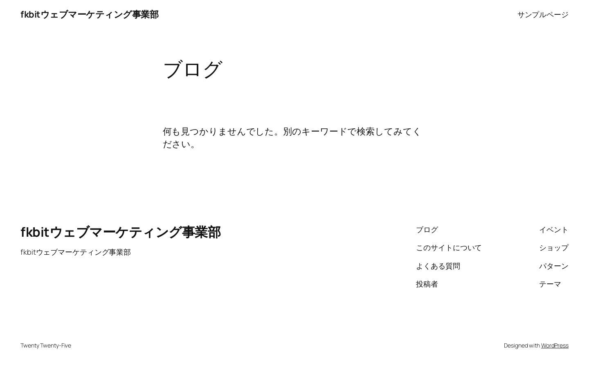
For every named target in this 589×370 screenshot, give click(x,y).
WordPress (555, 345)
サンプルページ (543, 14)
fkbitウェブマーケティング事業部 (89, 14)
